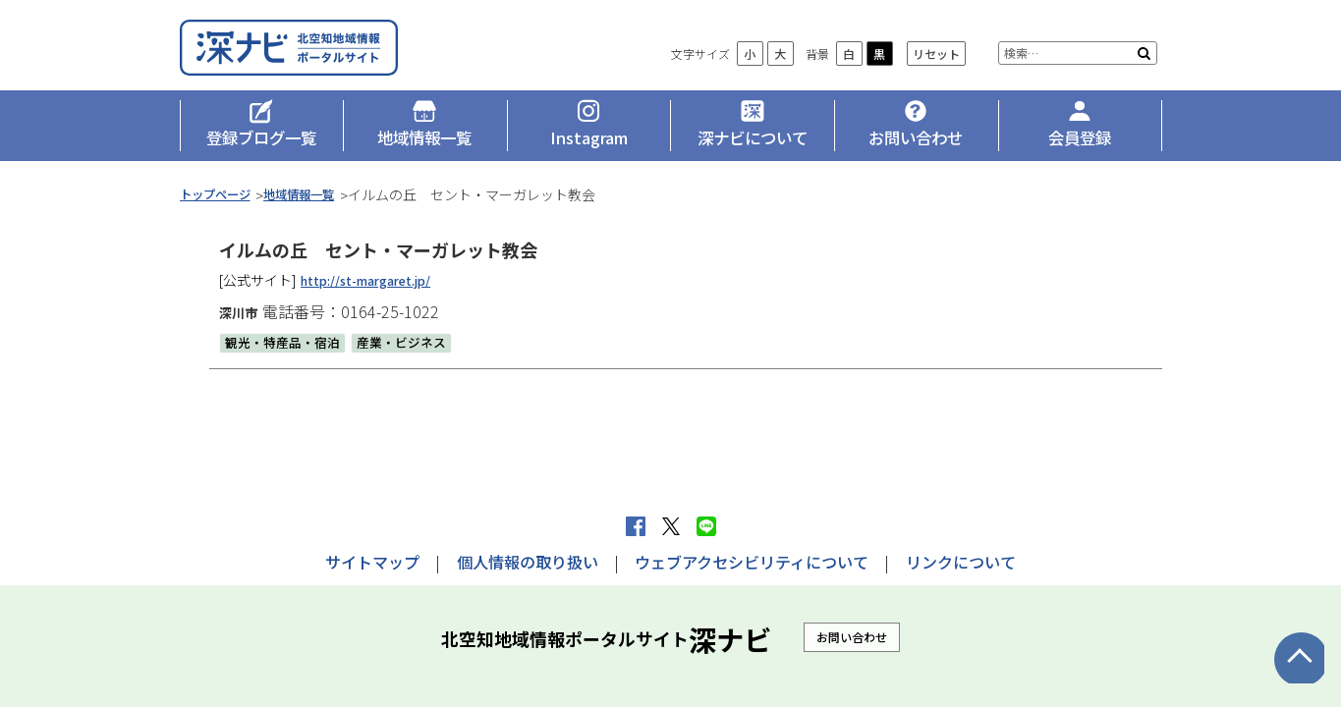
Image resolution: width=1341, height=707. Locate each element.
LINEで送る (706, 526)
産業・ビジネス (413, 355)
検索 (1144, 69)
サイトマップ (372, 561)
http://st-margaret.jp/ (375, 293)
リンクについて (961, 561)
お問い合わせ (851, 636)
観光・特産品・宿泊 (287, 355)
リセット (936, 69)
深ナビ (322, 55)
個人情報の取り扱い (527, 561)
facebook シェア (635, 526)
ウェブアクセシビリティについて (751, 561)
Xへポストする (671, 526)
